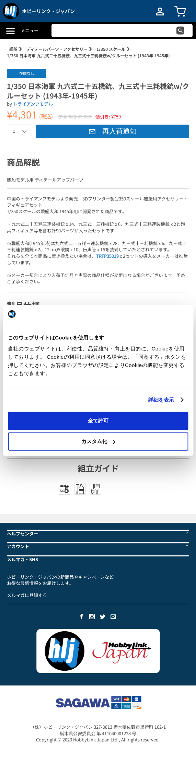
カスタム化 (98, 441)
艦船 (13, 49)
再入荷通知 (113, 131)
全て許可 (98, 420)
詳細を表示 (161, 400)
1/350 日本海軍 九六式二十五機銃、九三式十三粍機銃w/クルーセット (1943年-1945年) (88, 55)
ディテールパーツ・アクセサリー (57, 49)
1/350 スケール (110, 49)
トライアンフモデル (33, 104)
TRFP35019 (107, 256)
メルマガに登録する (27, 595)
